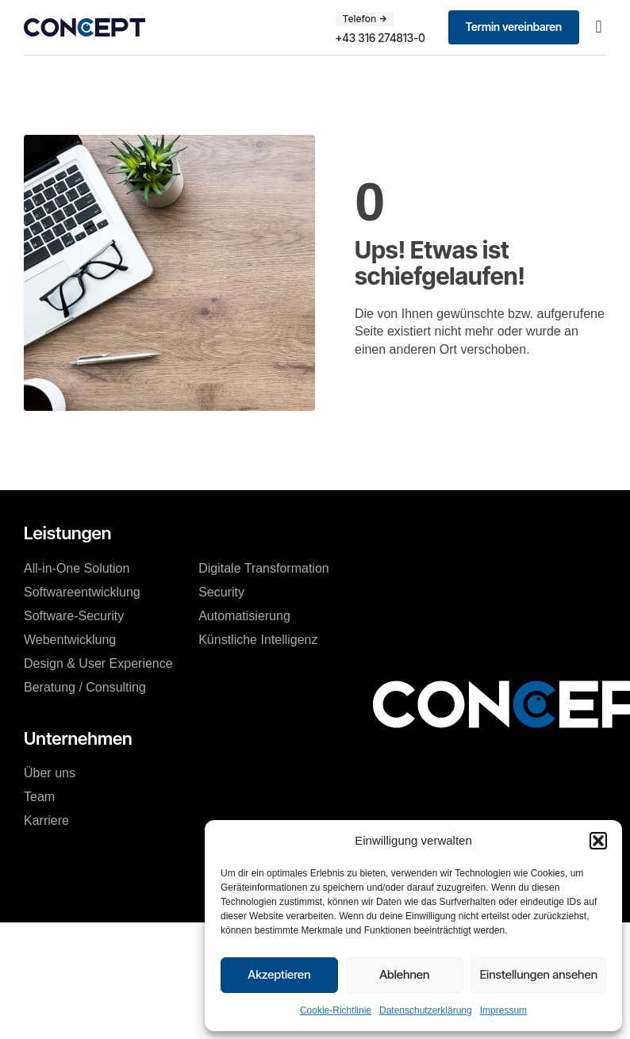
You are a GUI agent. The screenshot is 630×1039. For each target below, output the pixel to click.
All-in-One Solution (76, 568)
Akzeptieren (279, 974)
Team (39, 796)
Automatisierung (244, 616)
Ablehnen (404, 974)
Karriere (46, 820)
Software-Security (74, 616)
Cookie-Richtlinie (335, 1010)
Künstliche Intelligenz (257, 639)
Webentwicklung (70, 639)
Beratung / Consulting (85, 687)
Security (221, 592)
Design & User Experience (98, 663)
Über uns (49, 773)
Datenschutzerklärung (425, 1010)
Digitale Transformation (263, 568)
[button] (598, 841)
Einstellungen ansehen (538, 974)
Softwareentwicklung (82, 592)
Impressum (503, 1010)
